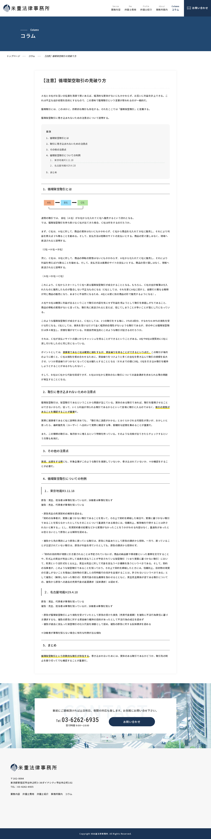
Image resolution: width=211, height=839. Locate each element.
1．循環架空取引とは (57, 138)
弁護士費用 (28, 794)
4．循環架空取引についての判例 (63, 155)
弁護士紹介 (43, 794)
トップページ (13, 56)
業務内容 (15, 794)
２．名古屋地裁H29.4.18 (63, 165)
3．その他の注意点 (56, 149)
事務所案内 (57, 794)
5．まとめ (51, 172)
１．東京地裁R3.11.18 (61, 160)
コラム (31, 56)
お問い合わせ (131, 722)
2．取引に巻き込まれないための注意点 (67, 143)
